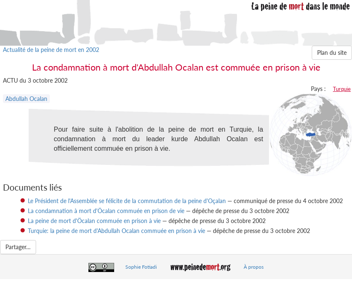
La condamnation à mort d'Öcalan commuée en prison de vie (106, 210)
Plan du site (332, 52)
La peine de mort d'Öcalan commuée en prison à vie (94, 220)
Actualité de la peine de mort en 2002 (51, 49)
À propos (254, 267)
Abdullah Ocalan (26, 98)
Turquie (342, 89)
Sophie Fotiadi (141, 267)
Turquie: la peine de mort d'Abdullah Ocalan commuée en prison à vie (116, 230)
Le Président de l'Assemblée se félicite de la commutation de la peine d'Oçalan (127, 200)
